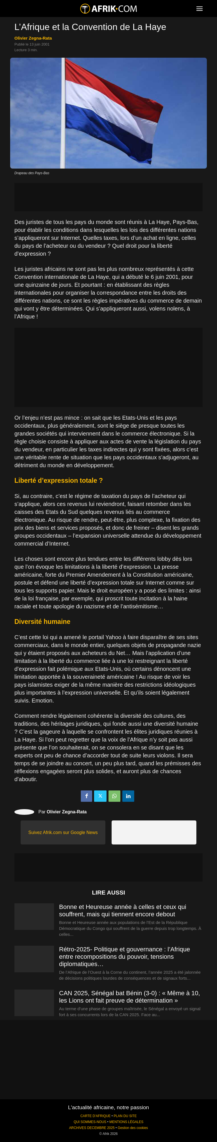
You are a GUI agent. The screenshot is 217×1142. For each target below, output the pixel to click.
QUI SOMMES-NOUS (90, 1122)
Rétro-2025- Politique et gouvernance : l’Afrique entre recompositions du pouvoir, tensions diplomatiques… (124, 957)
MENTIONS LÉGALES (126, 1122)
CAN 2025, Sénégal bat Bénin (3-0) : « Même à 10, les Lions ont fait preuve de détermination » (129, 997)
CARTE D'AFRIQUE (95, 1116)
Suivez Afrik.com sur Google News (62, 832)
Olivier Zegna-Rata (33, 38)
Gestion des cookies (133, 1128)
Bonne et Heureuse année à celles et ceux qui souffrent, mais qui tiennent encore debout (122, 910)
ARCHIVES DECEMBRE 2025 (91, 1128)
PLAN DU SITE (125, 1116)
